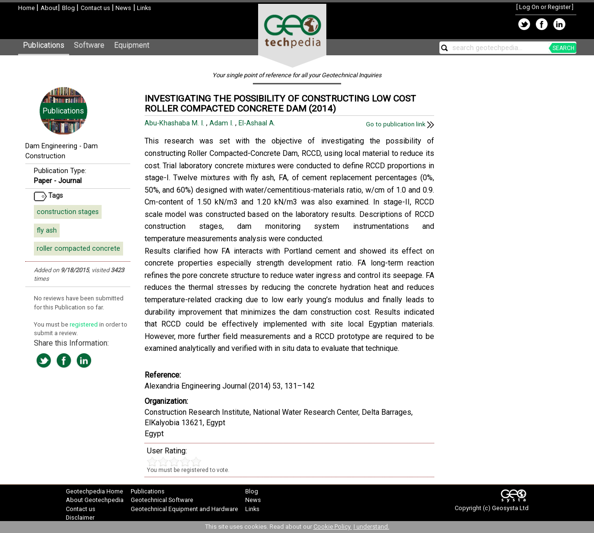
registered (84, 324)
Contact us (96, 7)
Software (89, 45)
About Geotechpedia (95, 499)
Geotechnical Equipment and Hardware (184, 508)
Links (143, 7)
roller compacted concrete (78, 249)
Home (27, 7)
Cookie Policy (332, 526)
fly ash (47, 230)
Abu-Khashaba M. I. (175, 123)
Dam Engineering (51, 146)
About (49, 7)
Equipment (131, 45)
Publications (43, 45)
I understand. (371, 526)
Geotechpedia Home (94, 491)
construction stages (68, 212)
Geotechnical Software (162, 499)
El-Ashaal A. (258, 123)
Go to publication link (400, 124)
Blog (69, 7)
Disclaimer (80, 517)
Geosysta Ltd (510, 508)
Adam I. (222, 123)
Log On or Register (545, 6)
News (122, 7)
